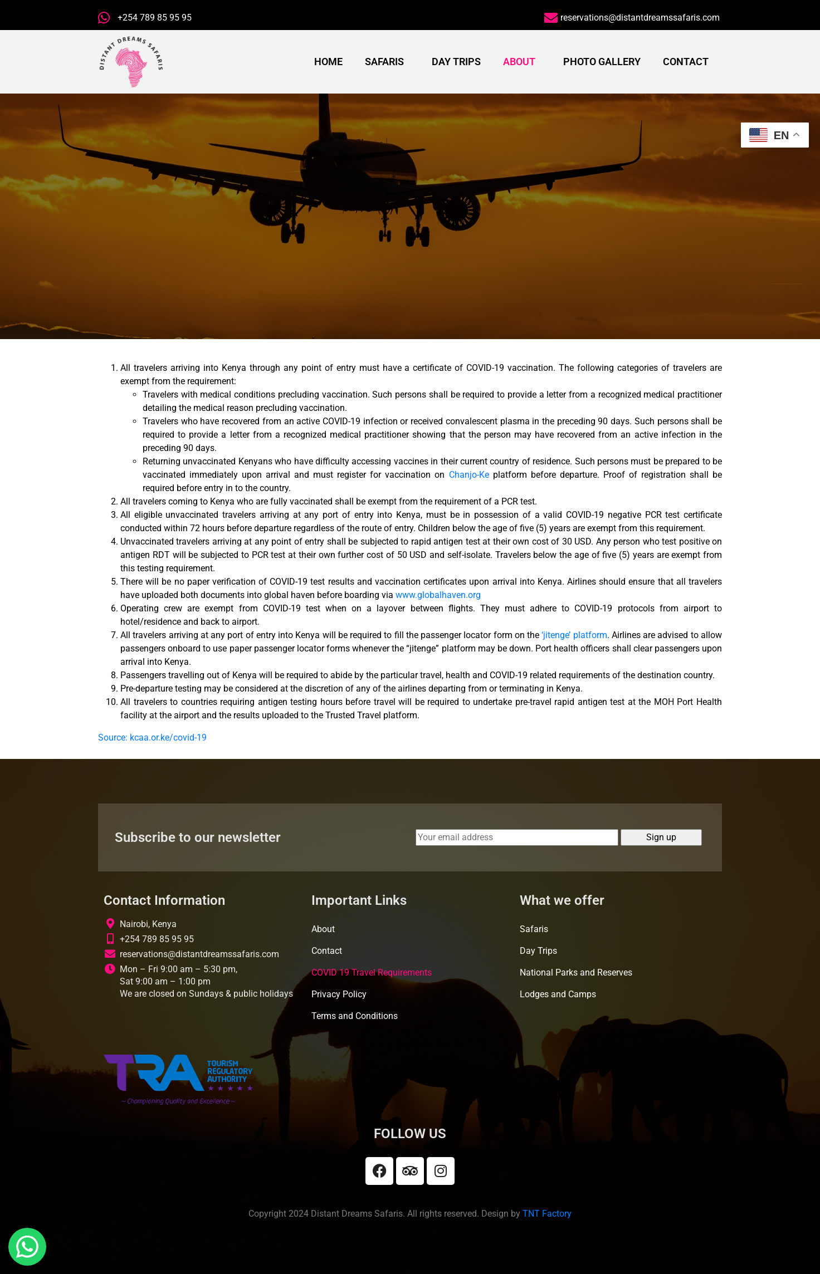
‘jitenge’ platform (574, 635)
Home (328, 61)
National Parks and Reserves (576, 972)
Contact (686, 61)
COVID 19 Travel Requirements (371, 972)
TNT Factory (547, 1213)
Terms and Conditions (354, 1016)
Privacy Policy (339, 994)
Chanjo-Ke (469, 474)
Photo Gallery (602, 61)
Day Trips (456, 61)
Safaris (384, 61)
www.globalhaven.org (438, 595)
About (519, 61)
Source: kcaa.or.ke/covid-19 (152, 737)
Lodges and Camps (558, 994)
